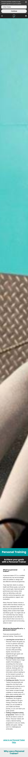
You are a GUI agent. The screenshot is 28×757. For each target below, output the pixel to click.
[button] (14, 570)
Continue (14, 11)
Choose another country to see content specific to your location (11, 2)
